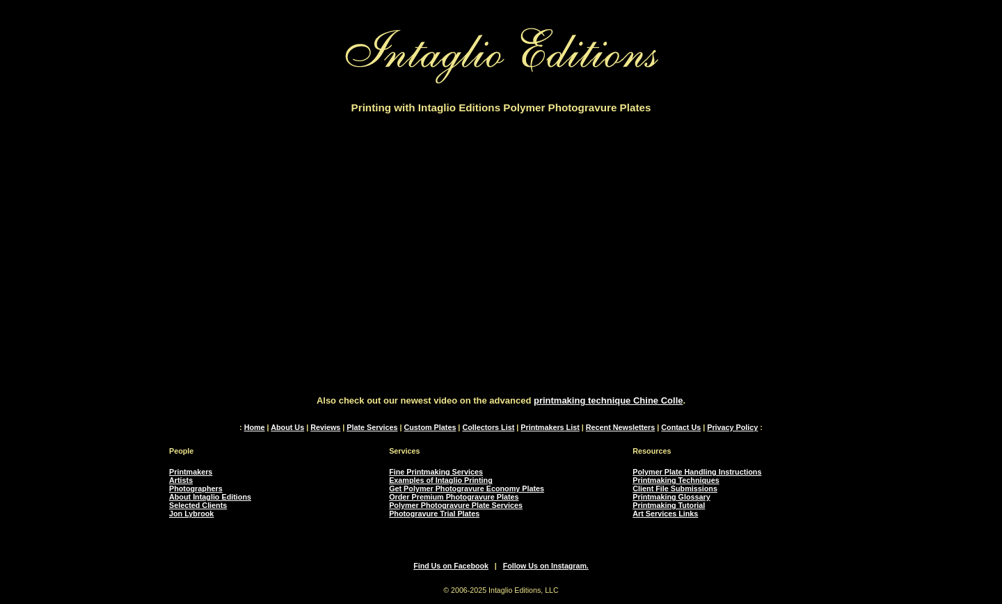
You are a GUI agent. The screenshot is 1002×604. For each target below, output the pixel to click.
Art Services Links (665, 513)
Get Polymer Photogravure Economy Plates (466, 488)
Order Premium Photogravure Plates (453, 497)
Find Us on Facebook (450, 566)
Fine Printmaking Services (436, 472)
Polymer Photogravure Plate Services (456, 505)
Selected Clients (198, 505)
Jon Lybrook (191, 513)
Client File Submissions (675, 488)
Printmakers (190, 472)
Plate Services (372, 427)
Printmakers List (550, 427)
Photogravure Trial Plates (434, 513)
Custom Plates (430, 427)
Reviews (325, 427)
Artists (181, 480)
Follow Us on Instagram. (546, 566)
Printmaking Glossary (671, 497)
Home (254, 427)
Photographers (196, 488)
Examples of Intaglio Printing (441, 480)
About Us (287, 427)
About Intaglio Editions (210, 497)
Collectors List (488, 427)
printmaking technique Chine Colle (608, 400)
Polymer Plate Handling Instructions (697, 472)
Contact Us (681, 427)
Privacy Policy (732, 427)
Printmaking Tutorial (669, 505)
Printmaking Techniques (676, 480)
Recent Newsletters (620, 427)
